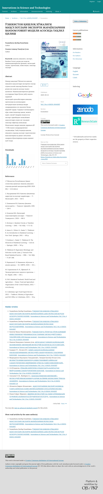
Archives (14, 11)
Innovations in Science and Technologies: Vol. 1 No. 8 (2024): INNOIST (33, 391)
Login (99, 1)
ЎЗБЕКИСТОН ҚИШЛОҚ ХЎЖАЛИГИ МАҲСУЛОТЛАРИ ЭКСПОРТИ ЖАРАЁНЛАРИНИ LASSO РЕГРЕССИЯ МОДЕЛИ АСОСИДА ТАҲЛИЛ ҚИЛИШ (36, 313)
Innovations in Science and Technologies (26, 7)
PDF (45, 85)
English (75, 71)
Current (5, 11)
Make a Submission (80, 21)
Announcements (37, 11)
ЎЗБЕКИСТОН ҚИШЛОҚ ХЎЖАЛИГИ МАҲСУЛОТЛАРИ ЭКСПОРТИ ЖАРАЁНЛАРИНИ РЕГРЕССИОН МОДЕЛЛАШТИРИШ (33, 324)
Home (7, 18)
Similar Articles (11, 307)
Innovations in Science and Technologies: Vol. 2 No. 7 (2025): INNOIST (42, 355)
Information (24, 11)
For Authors (76, 56)
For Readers (76, 52)
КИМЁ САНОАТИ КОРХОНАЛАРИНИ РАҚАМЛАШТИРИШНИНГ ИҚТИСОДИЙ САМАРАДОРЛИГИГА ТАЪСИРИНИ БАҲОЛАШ (36, 352)
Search (96, 11)
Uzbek (75, 78)
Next (62, 404)
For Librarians (77, 59)
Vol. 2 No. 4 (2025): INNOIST (29, 18)
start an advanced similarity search (26, 408)
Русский (76, 74)
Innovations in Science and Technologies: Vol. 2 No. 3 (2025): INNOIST (33, 347)
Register (92, 1)
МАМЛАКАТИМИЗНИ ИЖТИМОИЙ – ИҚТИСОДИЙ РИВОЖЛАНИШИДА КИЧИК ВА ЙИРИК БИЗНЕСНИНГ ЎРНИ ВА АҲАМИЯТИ (37, 378)
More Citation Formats (49, 163)
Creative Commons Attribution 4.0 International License (53, 127)
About (57, 11)
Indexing (49, 11)
